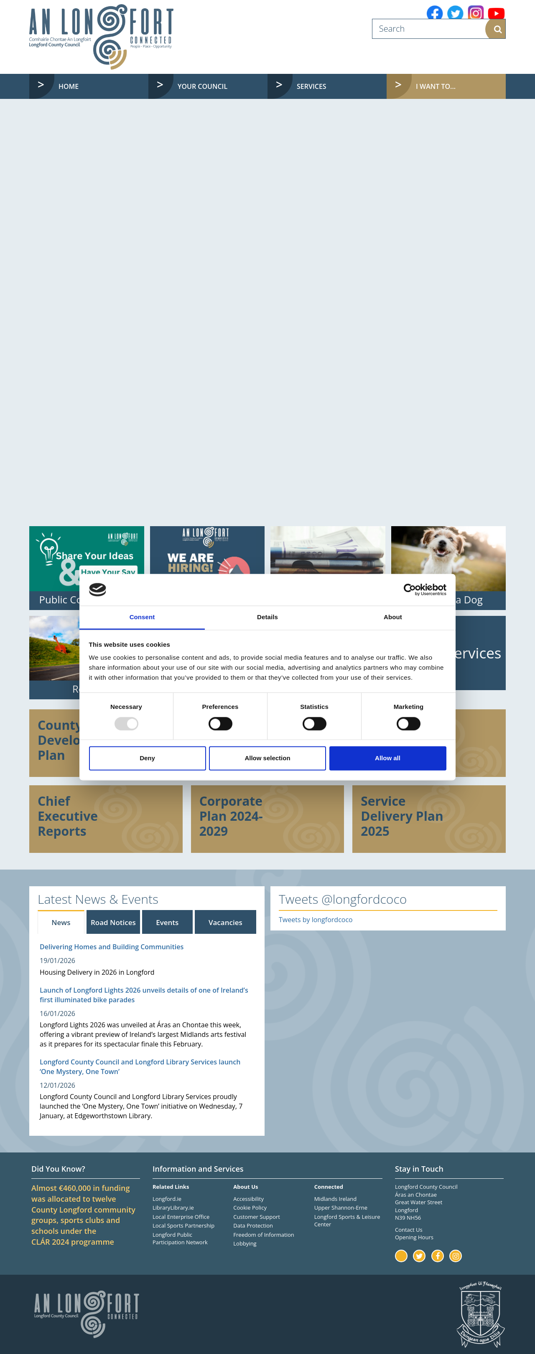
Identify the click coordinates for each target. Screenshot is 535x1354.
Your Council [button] (202, 86)
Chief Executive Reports (68, 816)
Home (69, 86)
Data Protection (253, 1225)
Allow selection (267, 758)
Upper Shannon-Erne (340, 1207)
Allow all (387, 758)
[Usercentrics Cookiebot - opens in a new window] (409, 589)
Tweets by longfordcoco (316, 919)
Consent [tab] (142, 617)
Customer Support (256, 1216)
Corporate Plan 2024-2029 (231, 816)
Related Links (171, 1186)
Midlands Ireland (335, 1199)
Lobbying (244, 1243)
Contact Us (409, 1229)
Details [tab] (267, 617)
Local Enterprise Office (181, 1216)
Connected (328, 1186)
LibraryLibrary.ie (173, 1207)
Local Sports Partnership (183, 1225)
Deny (147, 758)
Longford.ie (167, 1199)
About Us (245, 1186)
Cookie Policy (250, 1207)
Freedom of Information (263, 1234)
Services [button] (311, 86)
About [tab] (393, 617)
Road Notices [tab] (113, 922)
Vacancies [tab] (225, 922)
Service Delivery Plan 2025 (402, 816)
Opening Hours (414, 1237)
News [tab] (60, 922)
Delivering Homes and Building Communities (111, 946)
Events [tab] (167, 922)
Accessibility (248, 1199)
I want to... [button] (453, 86)
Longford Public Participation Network (180, 1238)
